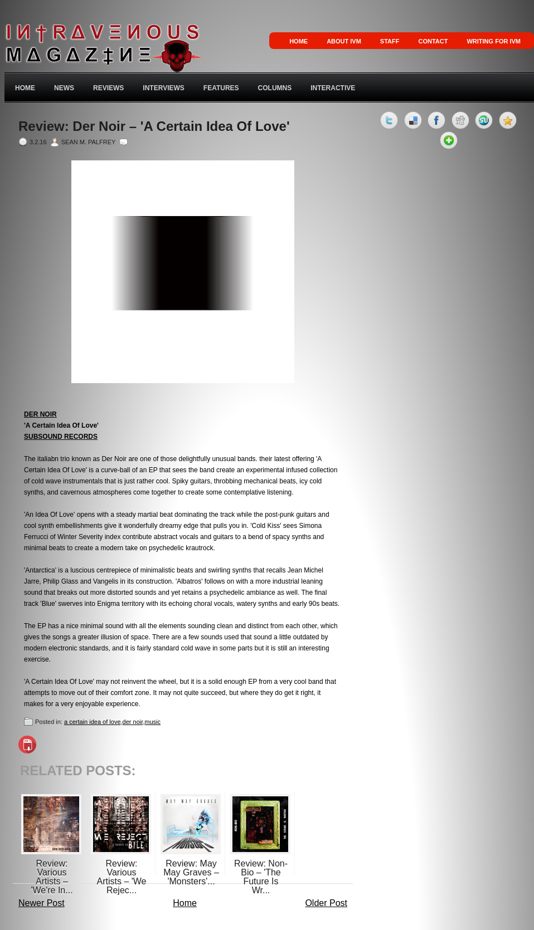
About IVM (344, 41)
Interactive (332, 88)
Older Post (326, 903)
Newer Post (41, 903)
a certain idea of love (92, 721)
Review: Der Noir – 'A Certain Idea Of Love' (154, 126)
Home (298, 41)
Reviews (108, 88)
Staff (390, 41)
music (152, 721)
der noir (133, 721)
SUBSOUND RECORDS (61, 436)
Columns (275, 88)
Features (221, 88)
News (64, 88)
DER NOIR (40, 414)
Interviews (163, 88)
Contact (433, 41)
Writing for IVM (494, 41)
